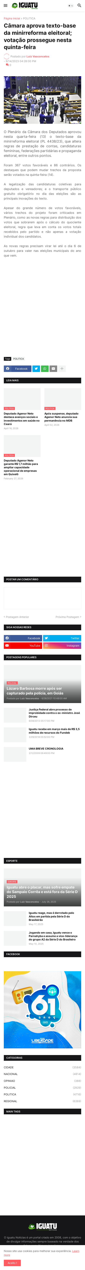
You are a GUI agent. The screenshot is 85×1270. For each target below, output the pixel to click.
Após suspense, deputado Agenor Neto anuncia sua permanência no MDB (61, 417)
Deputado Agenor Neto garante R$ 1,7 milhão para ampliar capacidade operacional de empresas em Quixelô (21, 467)
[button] (5, 5)
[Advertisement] (42, 309)
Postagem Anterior (17, 616)
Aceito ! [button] (12, 1262)
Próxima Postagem (67, 616)
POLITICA (29, 18)
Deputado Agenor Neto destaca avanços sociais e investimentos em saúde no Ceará (22, 419)
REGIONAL (42, 1101)
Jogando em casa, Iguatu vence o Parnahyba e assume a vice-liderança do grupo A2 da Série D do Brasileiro (53, 936)
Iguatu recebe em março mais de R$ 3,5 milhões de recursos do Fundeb (54, 730)
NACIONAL (42, 1074)
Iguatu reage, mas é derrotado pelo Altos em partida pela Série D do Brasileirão (51, 916)
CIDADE (42, 1067)
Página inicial (12, 18)
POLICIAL (42, 1088)
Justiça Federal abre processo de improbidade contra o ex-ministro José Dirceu (54, 713)
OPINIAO (42, 1081)
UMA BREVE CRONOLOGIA (46, 748)
